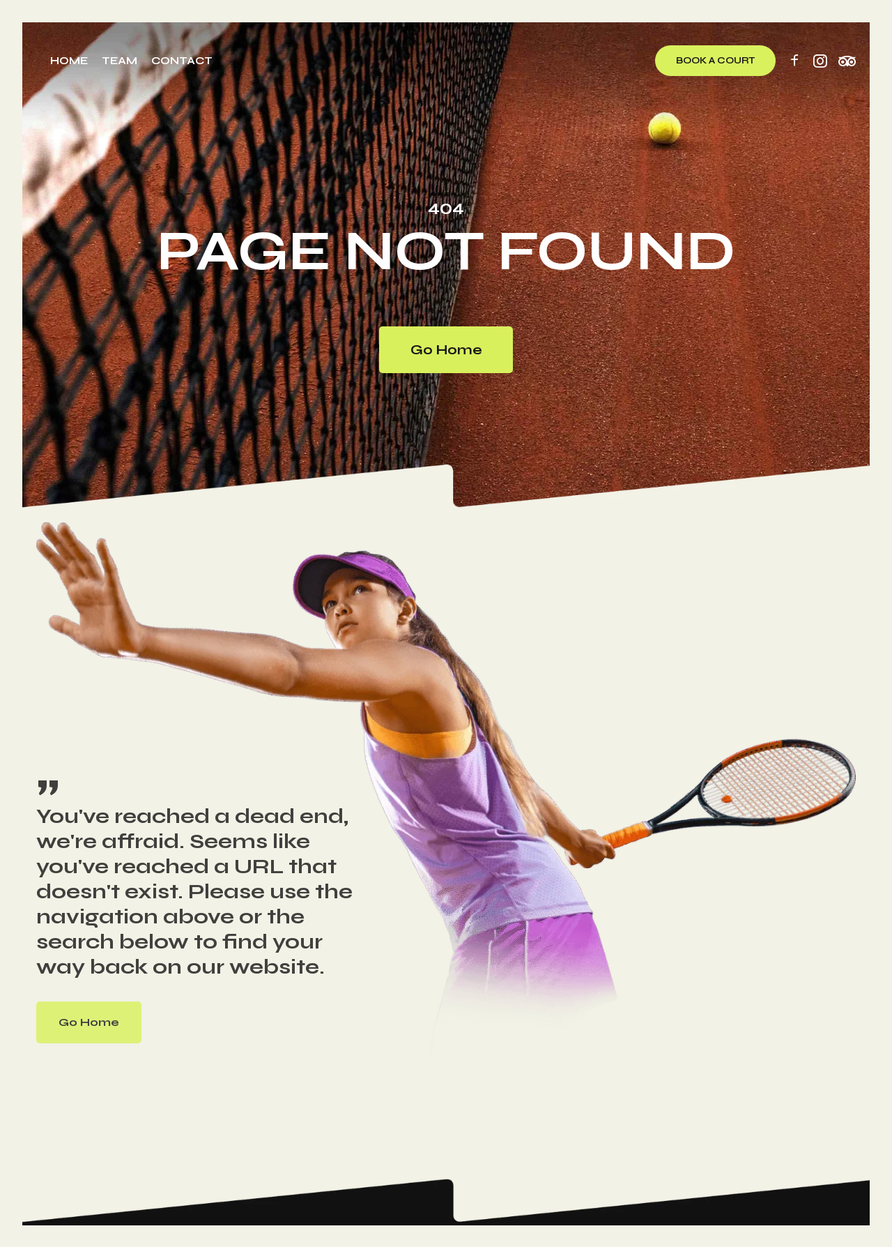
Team (119, 60)
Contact (182, 60)
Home (69, 60)
